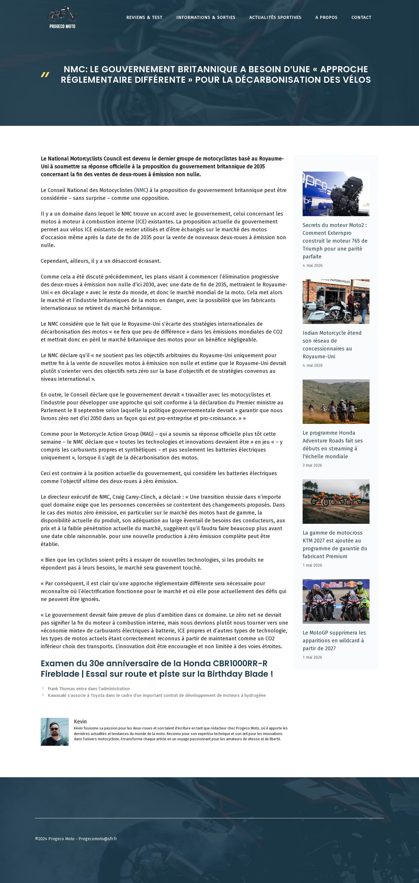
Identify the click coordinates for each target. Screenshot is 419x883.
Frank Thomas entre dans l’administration (89, 688)
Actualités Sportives (275, 17)
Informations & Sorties (205, 17)
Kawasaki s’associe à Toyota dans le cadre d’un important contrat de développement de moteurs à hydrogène (157, 695)
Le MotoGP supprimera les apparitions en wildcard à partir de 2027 (334, 641)
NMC (141, 190)
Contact (361, 17)
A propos (326, 17)
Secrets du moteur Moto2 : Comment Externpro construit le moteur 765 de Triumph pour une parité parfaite (335, 241)
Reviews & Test (144, 17)
